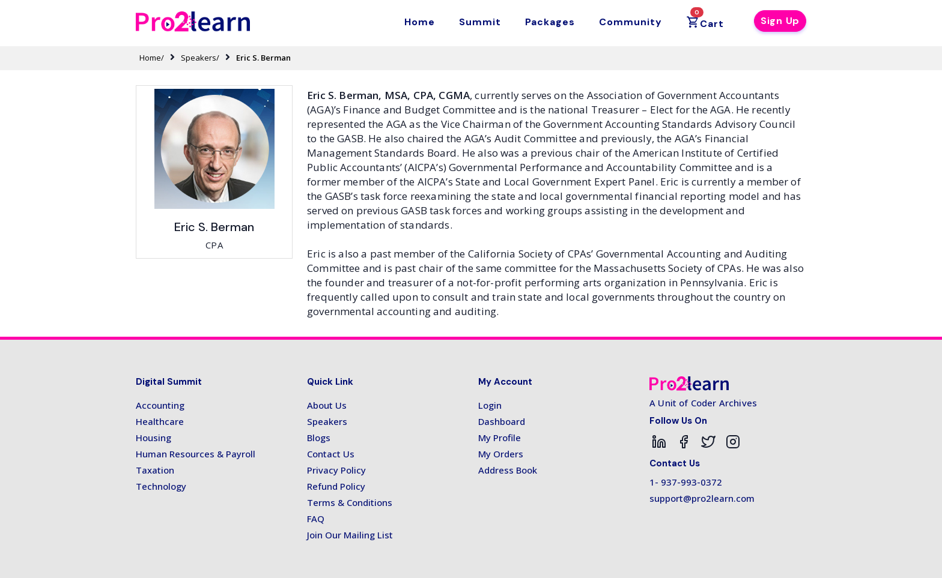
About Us (327, 405)
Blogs (318, 438)
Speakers (327, 421)
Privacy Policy (336, 470)
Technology (161, 486)
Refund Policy (336, 486)
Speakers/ (200, 57)
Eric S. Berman (263, 57)
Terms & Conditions (349, 502)
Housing (153, 438)
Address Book (507, 470)
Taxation (155, 470)
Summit (480, 22)
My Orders (500, 454)
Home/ (151, 57)
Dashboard (501, 421)
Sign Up (780, 20)
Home (419, 22)
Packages (550, 22)
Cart (705, 19)
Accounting (160, 405)
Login (490, 405)
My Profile (499, 438)
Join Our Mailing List (350, 535)
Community (630, 22)
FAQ (315, 519)
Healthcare (160, 421)
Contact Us (330, 454)
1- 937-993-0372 (685, 482)
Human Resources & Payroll (195, 454)
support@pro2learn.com (702, 498)
